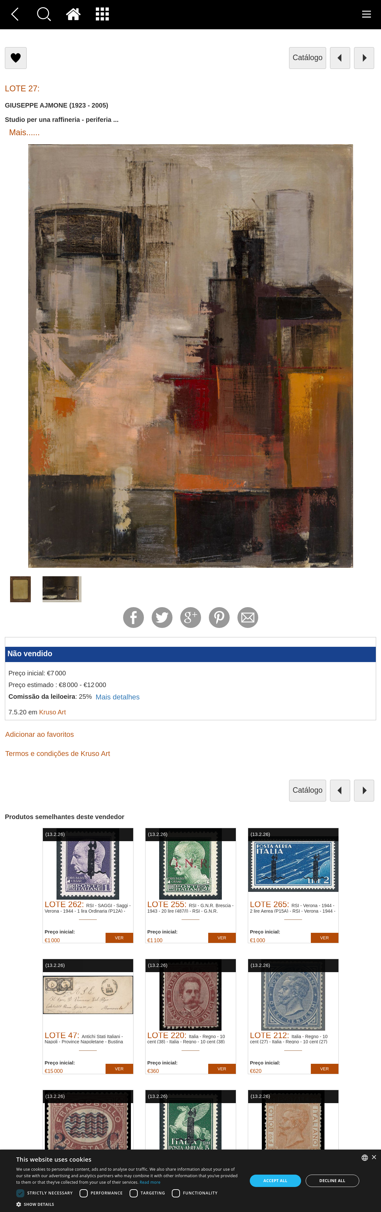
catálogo (308, 57)
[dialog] (190, 1181)
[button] (128, 1204)
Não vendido (29, 653)
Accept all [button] (275, 1180)
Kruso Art (52, 712)
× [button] (373, 1157)
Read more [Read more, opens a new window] (150, 1182)
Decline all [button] (332, 1180)
